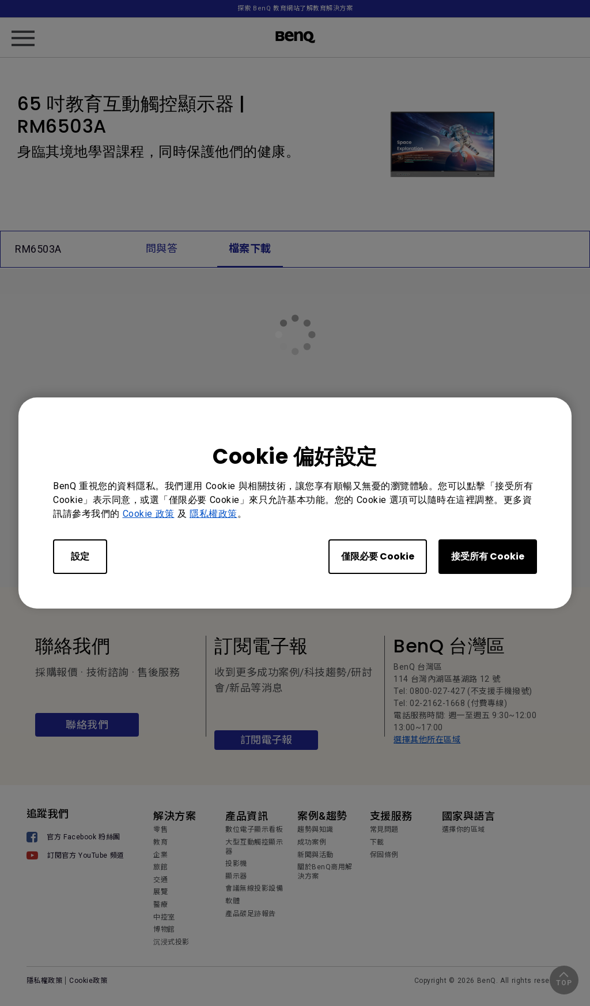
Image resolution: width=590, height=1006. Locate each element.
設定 (80, 556)
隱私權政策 (213, 513)
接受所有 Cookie (487, 556)
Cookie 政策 (149, 513)
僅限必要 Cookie (377, 556)
